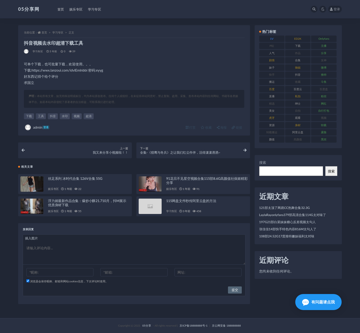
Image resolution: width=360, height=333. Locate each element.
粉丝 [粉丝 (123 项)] (323, 96)
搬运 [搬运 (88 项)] (272, 81)
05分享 (146, 325)
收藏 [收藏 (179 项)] (298, 81)
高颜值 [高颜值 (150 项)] (298, 139)
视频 (77, 116)
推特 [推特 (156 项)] (323, 74)
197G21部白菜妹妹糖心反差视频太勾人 (287, 222)
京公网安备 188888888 (226, 325)
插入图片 (31, 238)
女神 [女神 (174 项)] (323, 60)
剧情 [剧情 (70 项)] (272, 60)
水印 (65, 116)
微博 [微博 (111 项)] (323, 67)
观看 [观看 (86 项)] (298, 117)
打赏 (191, 127)
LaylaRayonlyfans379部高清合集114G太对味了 (292, 215)
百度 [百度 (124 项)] (272, 89)
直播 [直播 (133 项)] (272, 96)
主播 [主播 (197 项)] (323, 45)
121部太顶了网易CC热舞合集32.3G (284, 208)
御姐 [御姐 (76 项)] (298, 67)
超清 (89, 116)
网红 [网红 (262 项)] (323, 103)
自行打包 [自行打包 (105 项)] (323, 110)
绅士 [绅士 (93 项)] (298, 103)
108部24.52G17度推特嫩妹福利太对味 (287, 236)
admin (37, 127)
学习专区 (57, 32)
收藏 (206, 127)
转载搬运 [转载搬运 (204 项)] (271, 132)
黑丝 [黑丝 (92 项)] (323, 139)
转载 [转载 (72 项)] (323, 125)
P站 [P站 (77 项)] (272, 45)
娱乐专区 (53, 189)
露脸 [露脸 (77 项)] (323, 132)
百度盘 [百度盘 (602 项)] (324, 89)
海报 (222, 127)
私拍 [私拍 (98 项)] (298, 96)
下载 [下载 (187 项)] (298, 45)
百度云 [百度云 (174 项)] (298, 89)
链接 (237, 127)
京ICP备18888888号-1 (194, 325)
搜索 (262, 162)
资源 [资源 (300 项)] (272, 125)
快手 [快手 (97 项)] (272, 74)
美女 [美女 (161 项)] (272, 110)
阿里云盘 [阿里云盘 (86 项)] (297, 132)
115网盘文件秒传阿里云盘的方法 (191, 201)
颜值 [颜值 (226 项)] (272, 139)
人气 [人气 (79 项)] (272, 53)
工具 (41, 116)
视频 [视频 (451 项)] (323, 117)
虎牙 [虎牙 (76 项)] (272, 117)
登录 (335, 9)
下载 (29, 116)
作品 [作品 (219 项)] (298, 53)
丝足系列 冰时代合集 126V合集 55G (75, 178)
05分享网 (28, 9)
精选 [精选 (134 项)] (272, 103)
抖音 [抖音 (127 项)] (298, 74)
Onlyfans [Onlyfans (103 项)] (323, 38)
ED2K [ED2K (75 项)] (297, 38)
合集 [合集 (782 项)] (298, 60)
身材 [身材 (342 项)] (298, 125)
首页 (44, 32)
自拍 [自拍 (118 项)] (298, 110)
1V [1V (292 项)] (271, 38)
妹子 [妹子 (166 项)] (272, 67)
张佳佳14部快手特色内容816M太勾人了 (288, 229)
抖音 (53, 116)
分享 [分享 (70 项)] (323, 53)
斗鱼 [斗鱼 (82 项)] (323, 81)
